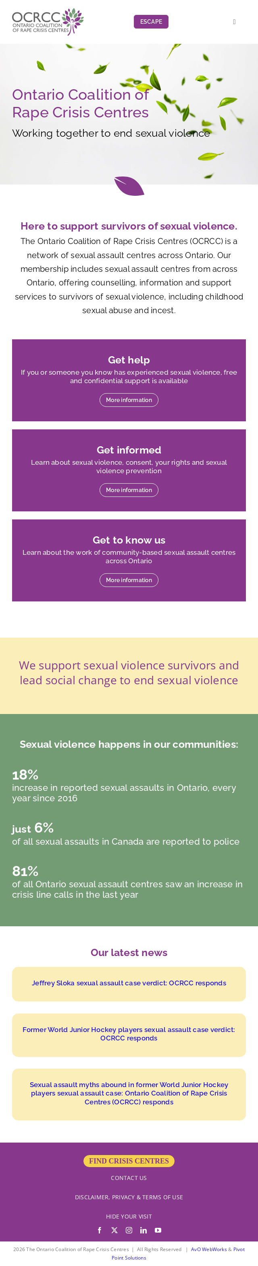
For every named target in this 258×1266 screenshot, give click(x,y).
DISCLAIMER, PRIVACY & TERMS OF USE (129, 1197)
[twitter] (114, 1230)
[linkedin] (143, 1230)
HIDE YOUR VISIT (129, 1216)
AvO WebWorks (209, 1249)
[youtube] (158, 1230)
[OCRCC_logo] (48, 11)
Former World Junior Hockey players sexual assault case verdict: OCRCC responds (129, 1034)
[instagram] (129, 1230)
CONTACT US (129, 1178)
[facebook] (99, 1230)
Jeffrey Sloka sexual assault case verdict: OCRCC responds (129, 983)
